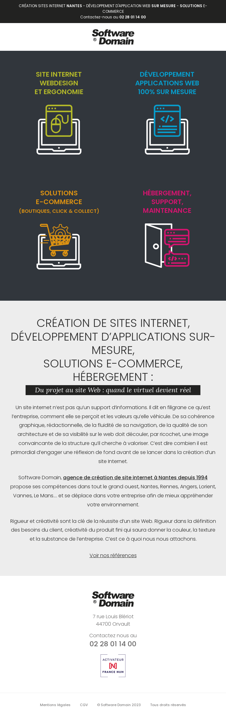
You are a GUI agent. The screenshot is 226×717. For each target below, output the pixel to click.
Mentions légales (55, 704)
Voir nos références (113, 555)
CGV (84, 704)
